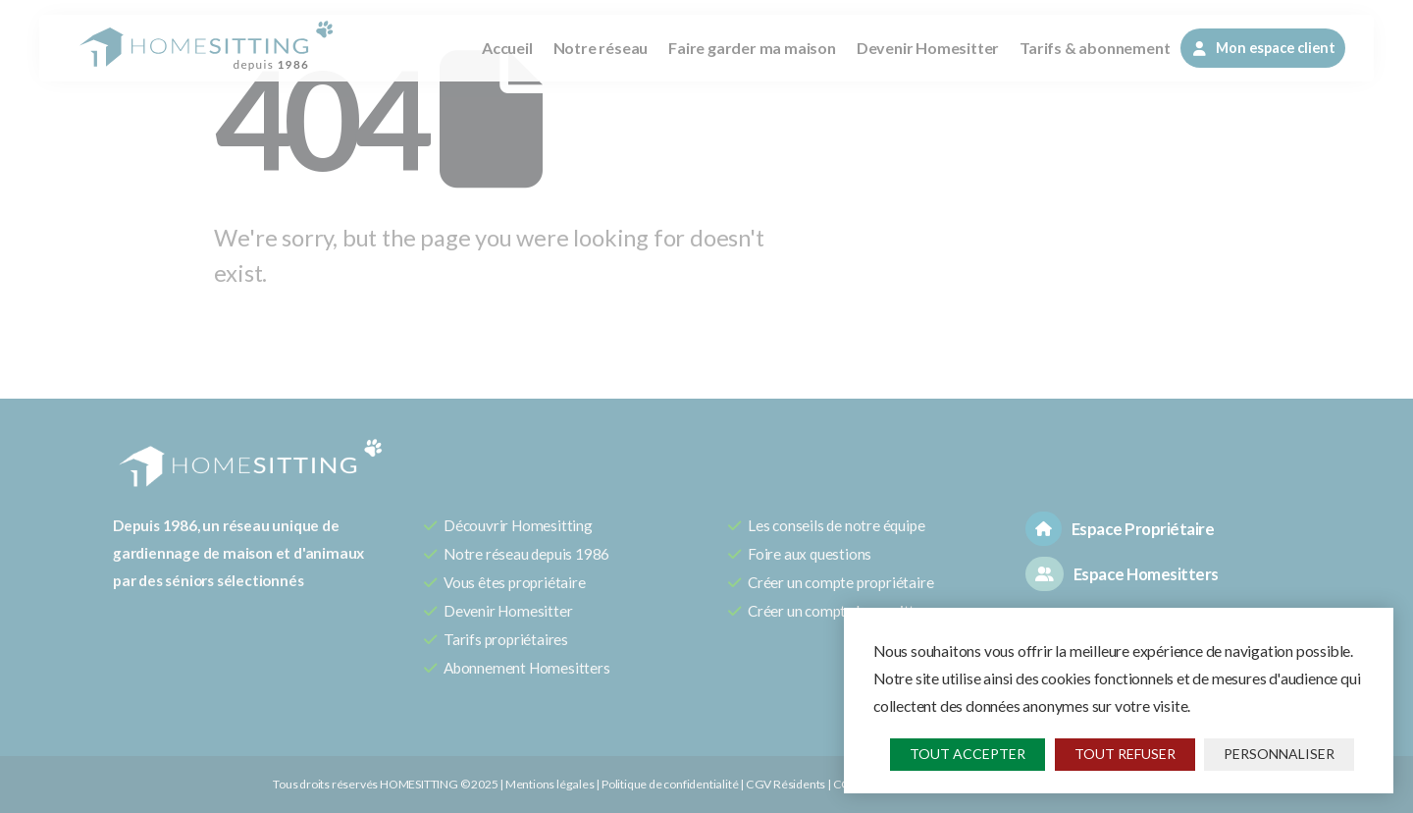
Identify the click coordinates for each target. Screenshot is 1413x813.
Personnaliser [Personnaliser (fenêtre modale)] (1279, 753)
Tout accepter (967, 753)
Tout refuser (1125, 753)
